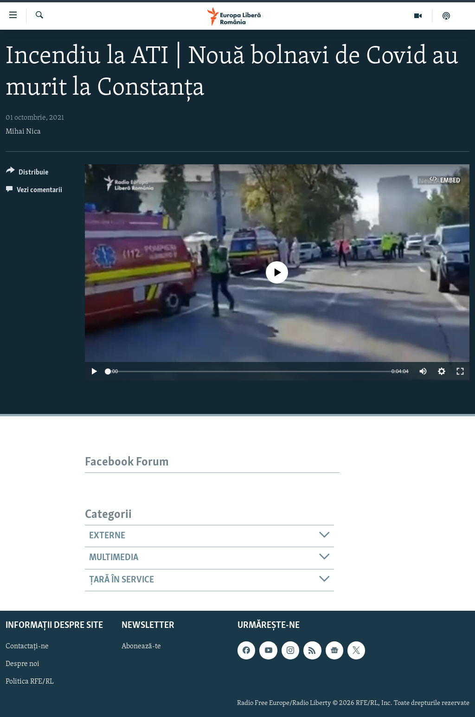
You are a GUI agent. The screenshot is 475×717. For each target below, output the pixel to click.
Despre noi (22, 664)
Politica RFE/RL (30, 681)
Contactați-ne (27, 646)
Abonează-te (141, 646)
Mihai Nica (23, 132)
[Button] (27, 173)
